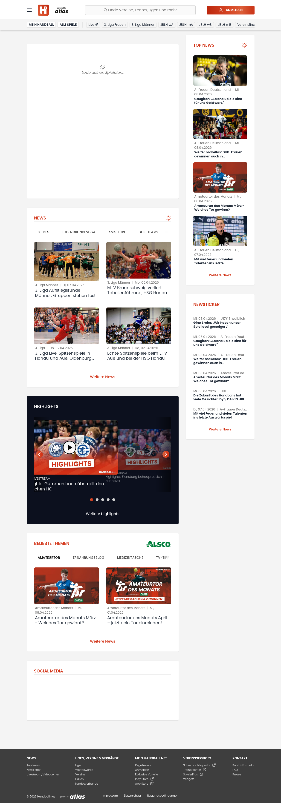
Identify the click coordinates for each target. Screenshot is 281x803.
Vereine (80, 774)
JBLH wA (166, 24)
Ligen (78, 765)
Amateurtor (49, 557)
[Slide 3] (102, 499)
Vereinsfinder (247, 24)
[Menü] (29, 10)
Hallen (79, 779)
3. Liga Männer (143, 24)
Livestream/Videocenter (43, 774)
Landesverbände (86, 783)
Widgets (188, 779)
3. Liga (43, 232)
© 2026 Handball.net (41, 796)
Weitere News (102, 377)
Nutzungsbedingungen (162, 795)
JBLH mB (224, 24)
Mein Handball (41, 24)
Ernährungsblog (88, 557)
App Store (144, 783)
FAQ (235, 770)
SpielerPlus (193, 774)
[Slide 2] (97, 499)
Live (93, 24)
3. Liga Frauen (115, 24)
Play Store (144, 779)
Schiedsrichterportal (199, 765)
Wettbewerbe (84, 770)
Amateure (117, 232)
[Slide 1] (91, 499)
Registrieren (143, 765)
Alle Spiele (68, 24)
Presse (236, 774)
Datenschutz (132, 795)
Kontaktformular (243, 765)
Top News (33, 765)
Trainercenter (194, 770)
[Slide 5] (113, 499)
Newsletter (34, 770)
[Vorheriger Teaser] (39, 454)
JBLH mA (186, 24)
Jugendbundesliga (79, 232)
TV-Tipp (162, 557)
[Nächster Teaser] (165, 454)
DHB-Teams (148, 232)
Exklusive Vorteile (146, 774)
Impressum (110, 795)
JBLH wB (205, 24)
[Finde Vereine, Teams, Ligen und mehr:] (140, 10)
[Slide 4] (108, 499)
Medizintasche (130, 557)
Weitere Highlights (102, 514)
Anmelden (230, 10)
